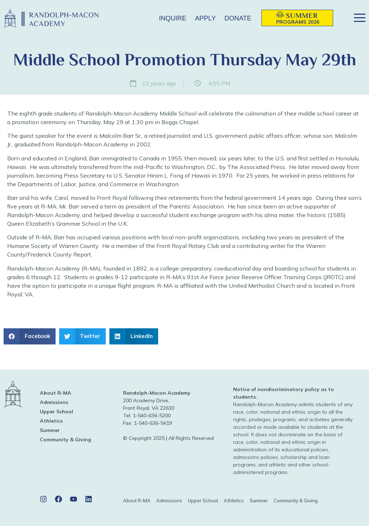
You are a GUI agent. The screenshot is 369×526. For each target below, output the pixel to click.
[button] (143, 18)
